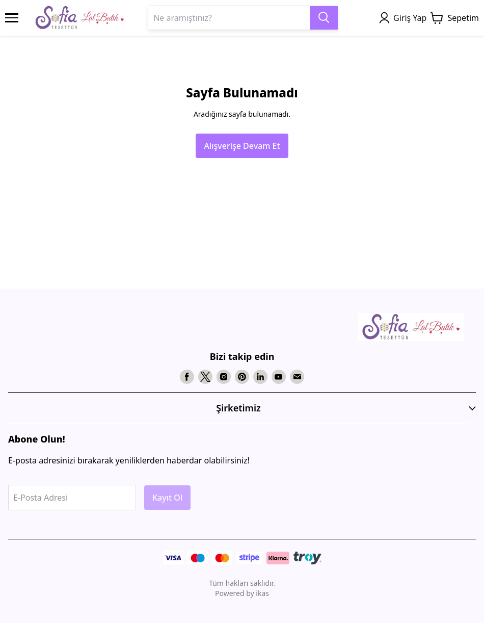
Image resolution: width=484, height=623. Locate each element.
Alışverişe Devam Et (242, 145)
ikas (262, 593)
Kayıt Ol (167, 497)
